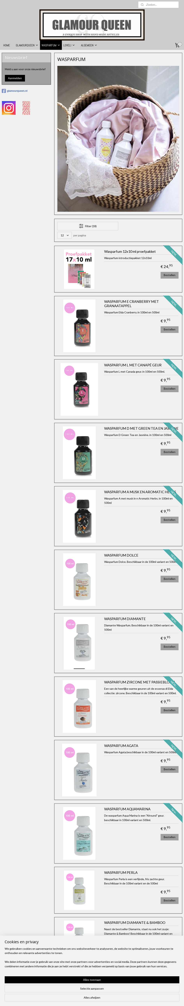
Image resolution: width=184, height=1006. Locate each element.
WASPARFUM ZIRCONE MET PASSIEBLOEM (139, 682)
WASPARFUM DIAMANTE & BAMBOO (134, 923)
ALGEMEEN (89, 45)
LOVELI (69, 45)
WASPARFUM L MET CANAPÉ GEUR (133, 365)
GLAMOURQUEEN (27, 45)
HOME (6, 45)
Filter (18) (88, 226)
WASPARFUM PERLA (121, 873)
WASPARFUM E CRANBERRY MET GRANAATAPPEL (131, 304)
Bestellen (170, 275)
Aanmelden (15, 78)
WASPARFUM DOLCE (121, 555)
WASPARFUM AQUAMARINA (127, 809)
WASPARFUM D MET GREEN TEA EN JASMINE (141, 429)
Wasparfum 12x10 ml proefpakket (130, 251)
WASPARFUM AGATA (121, 746)
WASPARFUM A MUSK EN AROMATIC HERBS (140, 492)
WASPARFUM (51, 45)
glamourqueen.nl (15, 91)
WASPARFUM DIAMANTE (125, 619)
